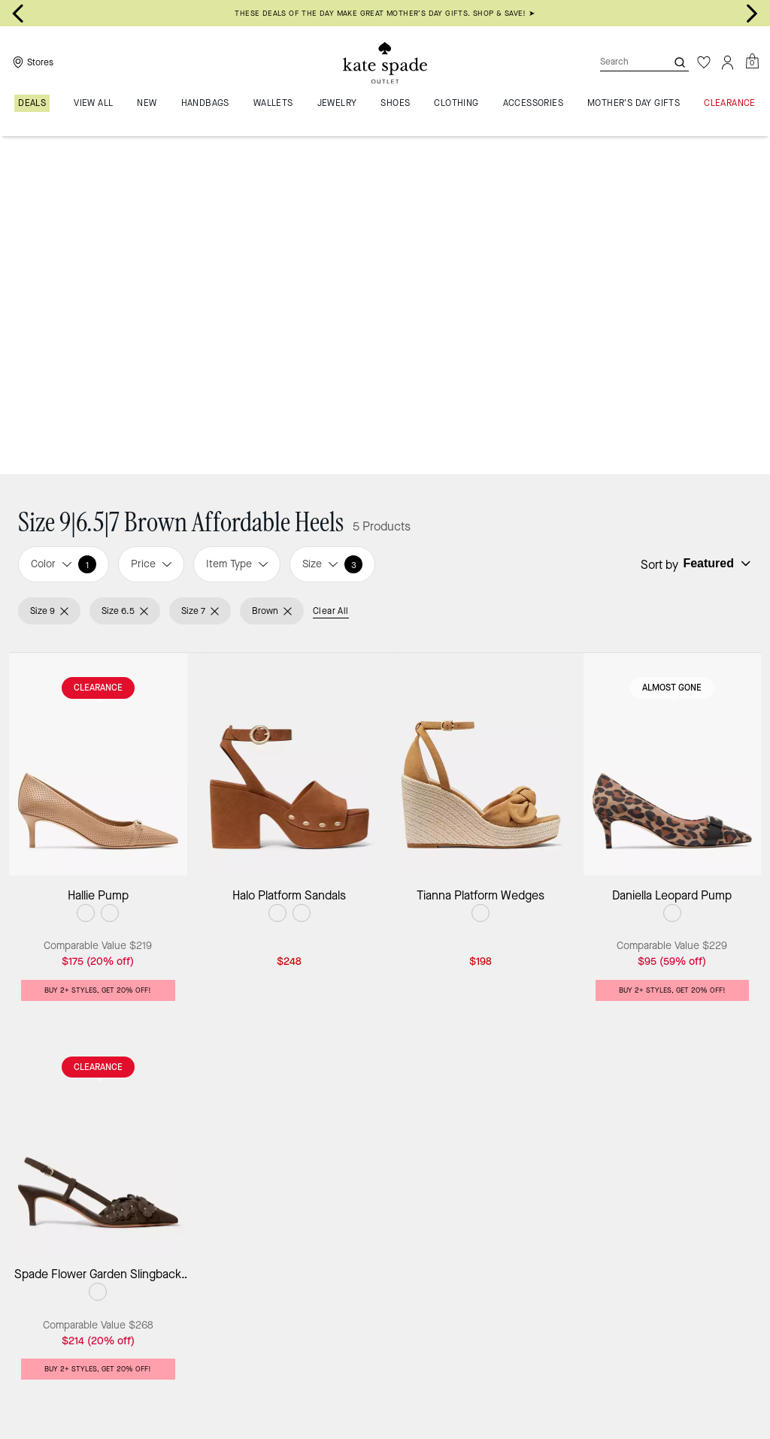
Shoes (262, 1377)
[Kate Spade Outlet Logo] (385, 62)
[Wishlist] (704, 62)
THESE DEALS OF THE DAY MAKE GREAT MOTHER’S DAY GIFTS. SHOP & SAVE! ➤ (385, 13)
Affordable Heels (325, 1377)
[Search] (621, 62)
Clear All (331, 272)
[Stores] (31, 62)
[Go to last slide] (18, 14)
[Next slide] (752, 14)
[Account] (728, 62)
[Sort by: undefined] (715, 224)
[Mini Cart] (752, 61)
